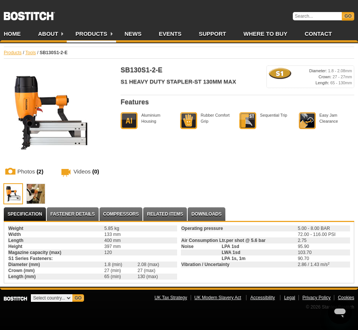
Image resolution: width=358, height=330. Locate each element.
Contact (318, 33)
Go (348, 16)
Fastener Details (72, 214)
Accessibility (262, 297)
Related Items (165, 214)
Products (91, 33)
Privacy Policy (317, 297)
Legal (289, 297)
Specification (25, 214)
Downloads (206, 214)
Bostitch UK (29, 13)
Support (212, 33)
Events (170, 33)
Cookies (346, 297)
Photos (30, 171)
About (48, 33)
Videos (86, 171)
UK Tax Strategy (171, 297)
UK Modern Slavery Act (217, 297)
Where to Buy (265, 33)
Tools (30, 52)
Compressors (121, 214)
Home (12, 33)
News (133, 33)
